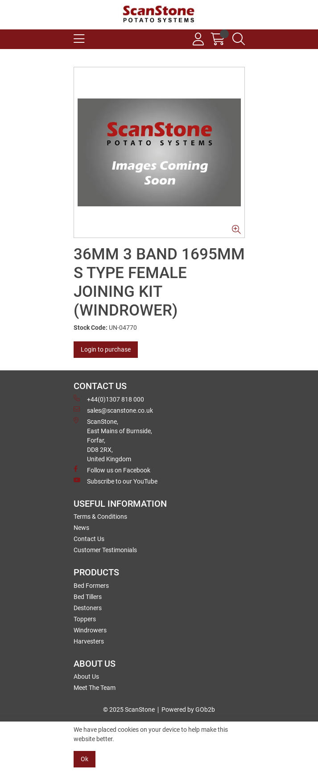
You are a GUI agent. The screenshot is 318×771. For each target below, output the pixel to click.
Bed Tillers (88, 596)
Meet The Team (95, 687)
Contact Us (89, 538)
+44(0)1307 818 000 (109, 399)
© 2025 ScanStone (129, 709)
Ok (84, 759)
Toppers (85, 619)
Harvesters (89, 641)
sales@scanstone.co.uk (113, 410)
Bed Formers (91, 585)
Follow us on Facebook (112, 470)
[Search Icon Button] (238, 39)
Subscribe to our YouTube (115, 481)
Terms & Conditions (100, 516)
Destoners (88, 607)
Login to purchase (106, 349)
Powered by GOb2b (188, 709)
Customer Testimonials (105, 550)
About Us (86, 676)
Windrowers (90, 630)
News (81, 527)
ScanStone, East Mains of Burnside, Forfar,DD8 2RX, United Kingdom (113, 440)
